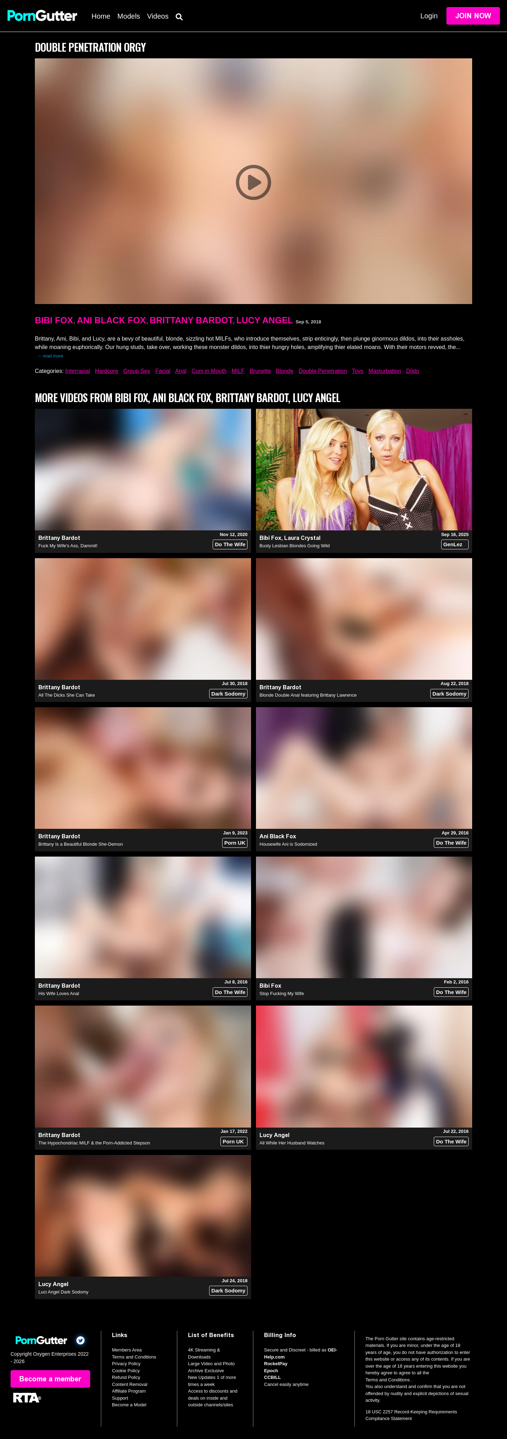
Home (101, 16)
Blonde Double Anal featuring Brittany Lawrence (308, 695)
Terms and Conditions (134, 1357)
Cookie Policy (126, 1370)
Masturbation (385, 371)
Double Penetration (323, 371)
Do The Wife (230, 544)
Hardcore (106, 371)
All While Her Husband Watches (291, 1143)
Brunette (260, 371)
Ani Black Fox (111, 320)
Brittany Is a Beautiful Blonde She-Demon (80, 844)
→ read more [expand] (50, 356)
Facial (162, 371)
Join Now (473, 16)
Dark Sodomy (228, 694)
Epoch (271, 1370)
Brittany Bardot (191, 320)
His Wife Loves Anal (58, 993)
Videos (158, 16)
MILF (238, 371)
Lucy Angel (264, 320)
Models (128, 16)
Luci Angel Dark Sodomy (63, 1292)
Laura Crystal (302, 538)
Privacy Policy (126, 1363)
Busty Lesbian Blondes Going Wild (294, 545)
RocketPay (275, 1363)
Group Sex (136, 371)
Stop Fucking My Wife (281, 993)
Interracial (77, 371)
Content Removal (129, 1384)
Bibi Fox (54, 320)
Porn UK (234, 843)
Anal (180, 371)
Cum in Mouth (209, 371)
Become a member (50, 1379)
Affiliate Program (129, 1391)
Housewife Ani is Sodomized (288, 844)
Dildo (412, 371)
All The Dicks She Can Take (66, 695)
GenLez (452, 544)
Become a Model (129, 1404)
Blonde (285, 371)
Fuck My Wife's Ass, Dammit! (68, 545)
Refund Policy (126, 1377)
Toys (357, 371)
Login (429, 16)
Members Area (127, 1350)
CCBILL (272, 1377)
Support (120, 1398)
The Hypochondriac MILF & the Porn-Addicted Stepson (94, 1143)
